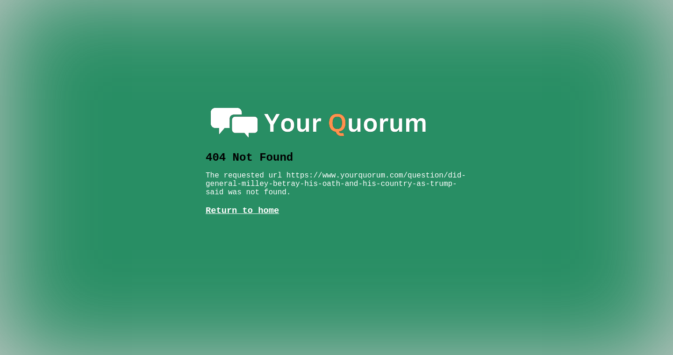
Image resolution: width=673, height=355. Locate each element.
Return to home (242, 201)
